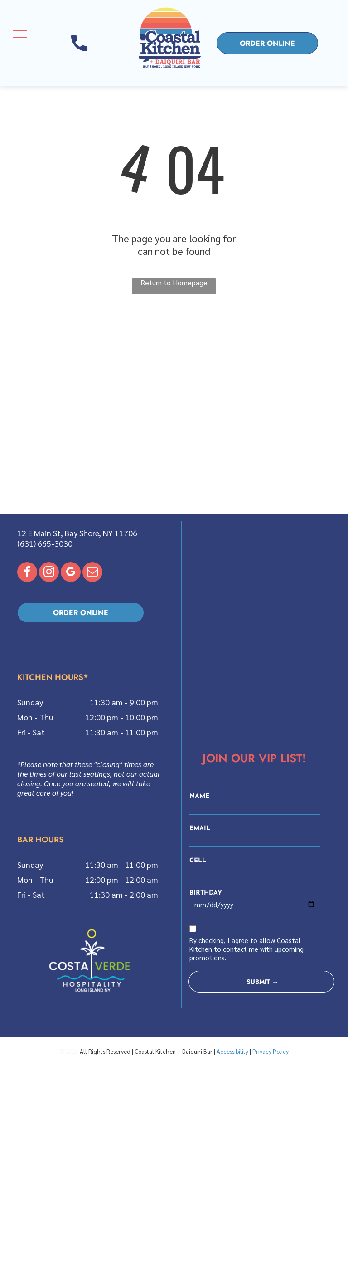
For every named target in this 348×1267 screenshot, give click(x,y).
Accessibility (232, 1051)
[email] (92, 573)
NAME (199, 796)
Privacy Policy (270, 1051)
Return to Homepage (174, 282)
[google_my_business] (71, 573)
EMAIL (199, 828)
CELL (197, 860)
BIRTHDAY (205, 893)
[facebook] (27, 573)
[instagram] (49, 573)
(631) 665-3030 (44, 543)
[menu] (20, 34)
